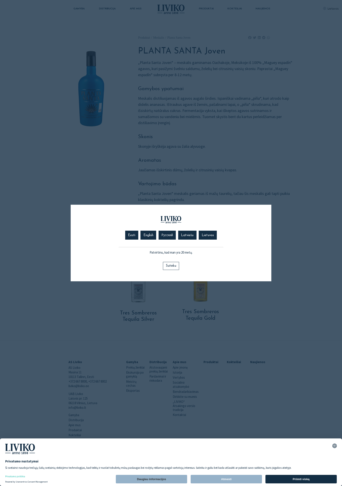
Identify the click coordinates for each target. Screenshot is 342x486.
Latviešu (187, 235)
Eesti (131, 235)
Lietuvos (208, 235)
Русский (167, 235)
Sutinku (171, 266)
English (148, 235)
